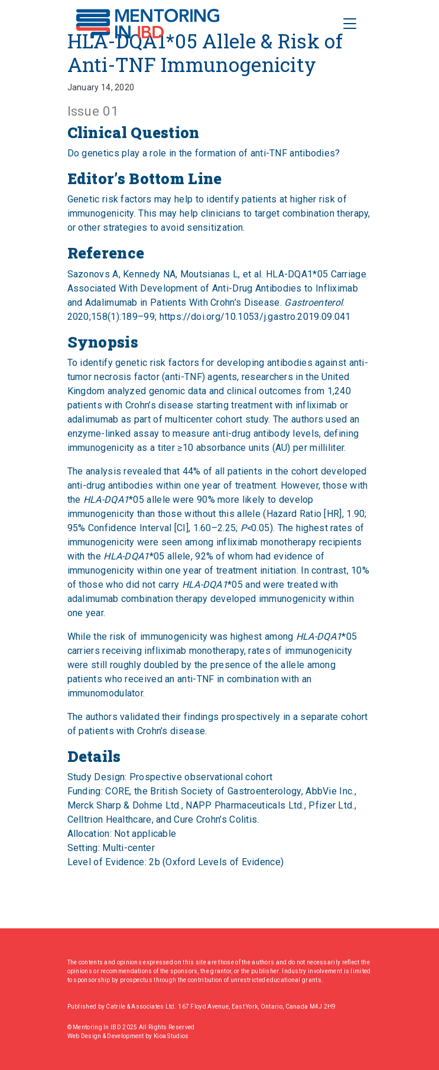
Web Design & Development (106, 1036)
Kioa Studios (171, 1036)
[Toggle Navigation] (349, 23)
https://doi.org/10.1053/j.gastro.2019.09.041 (255, 316)
